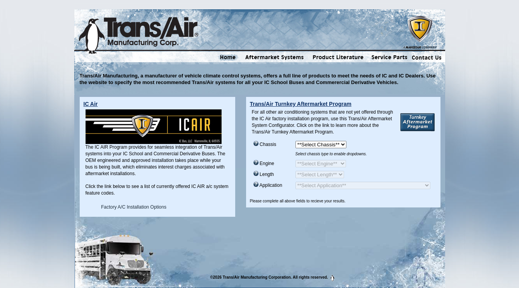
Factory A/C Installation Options (133, 207)
